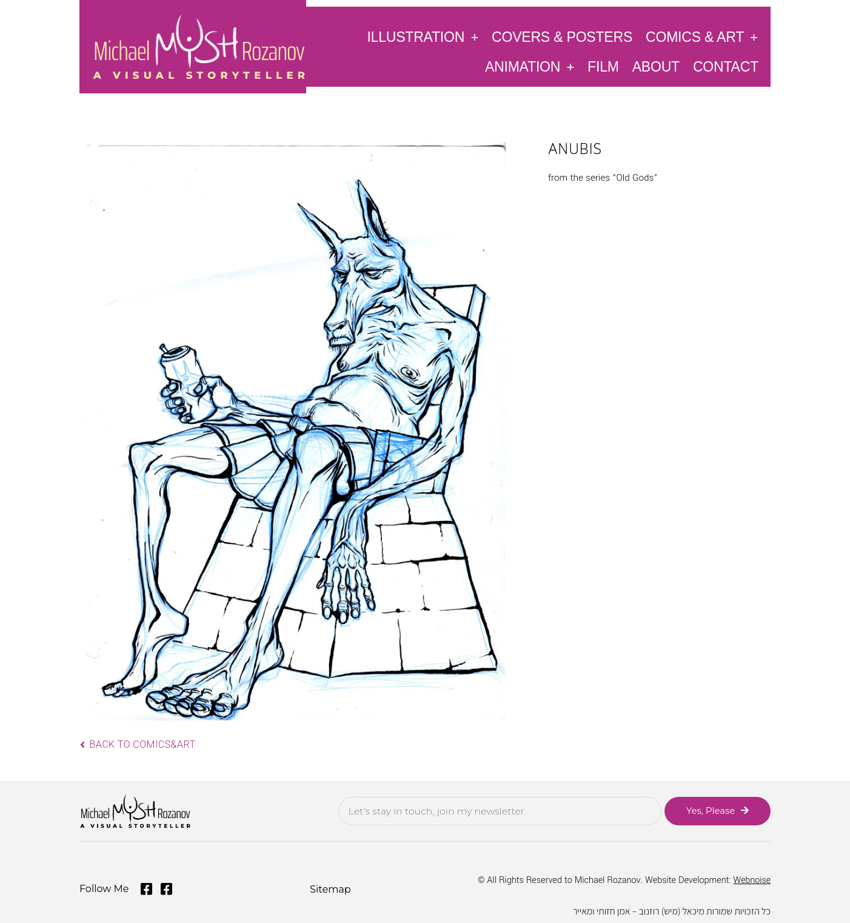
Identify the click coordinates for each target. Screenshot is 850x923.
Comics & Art (702, 37)
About (656, 67)
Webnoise (752, 880)
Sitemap (330, 888)
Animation (529, 66)
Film (603, 67)
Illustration (422, 37)
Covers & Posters (562, 37)
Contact (725, 67)
